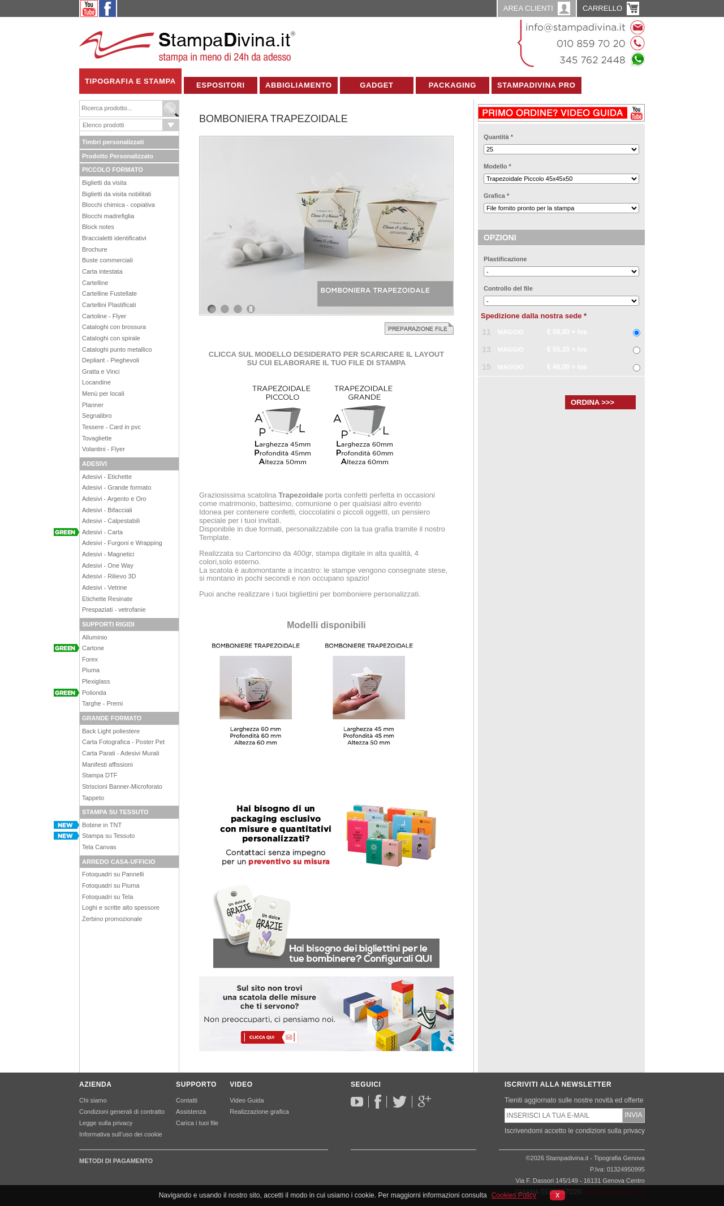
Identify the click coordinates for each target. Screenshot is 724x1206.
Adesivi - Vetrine (104, 587)
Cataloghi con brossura (114, 326)
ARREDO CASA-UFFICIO (119, 861)
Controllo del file (508, 288)
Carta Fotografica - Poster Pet (123, 741)
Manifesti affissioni (107, 764)
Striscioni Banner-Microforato (122, 786)
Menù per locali (103, 393)
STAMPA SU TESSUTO (115, 812)
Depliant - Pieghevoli (110, 360)
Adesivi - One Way (107, 565)
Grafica (496, 195)
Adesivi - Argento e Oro (114, 498)
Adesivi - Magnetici (108, 554)
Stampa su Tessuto (108, 835)
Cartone (93, 648)
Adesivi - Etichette (107, 476)
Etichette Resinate (107, 598)
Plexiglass (96, 681)
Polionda (94, 692)
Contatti (186, 1100)
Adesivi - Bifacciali (107, 510)
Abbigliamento (298, 85)
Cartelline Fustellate (109, 293)
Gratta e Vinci (100, 371)
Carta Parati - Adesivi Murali (120, 753)
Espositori (220, 85)
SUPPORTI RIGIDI (108, 624)
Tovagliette (97, 438)
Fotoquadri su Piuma (111, 885)
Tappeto (93, 797)
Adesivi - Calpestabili (111, 520)
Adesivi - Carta (102, 532)
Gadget (377, 85)
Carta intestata (102, 271)
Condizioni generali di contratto (122, 1111)
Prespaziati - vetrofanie (114, 609)
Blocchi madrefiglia (108, 216)
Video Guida (247, 1100)
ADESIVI (94, 463)
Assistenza (191, 1111)
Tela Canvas (99, 847)
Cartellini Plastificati (109, 304)
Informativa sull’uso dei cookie (120, 1134)
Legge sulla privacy (105, 1122)
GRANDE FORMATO (111, 718)
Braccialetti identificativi (114, 238)
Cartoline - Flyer (104, 316)
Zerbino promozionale (112, 918)
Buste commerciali (107, 260)
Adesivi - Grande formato (116, 487)
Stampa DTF (99, 775)
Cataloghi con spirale (111, 338)
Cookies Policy (514, 1195)
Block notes (98, 226)
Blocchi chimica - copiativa (118, 204)
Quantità (498, 136)
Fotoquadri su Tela (107, 896)
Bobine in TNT (102, 825)
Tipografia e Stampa (130, 81)
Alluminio (94, 637)
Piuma (91, 670)
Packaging (452, 85)
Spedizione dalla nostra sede (534, 316)
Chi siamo (93, 1100)
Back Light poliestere (111, 731)
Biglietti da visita (104, 182)
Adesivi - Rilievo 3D (109, 576)
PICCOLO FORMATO (112, 169)
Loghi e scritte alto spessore (121, 907)
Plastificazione (505, 259)
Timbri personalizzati (113, 142)
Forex (90, 659)
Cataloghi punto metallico (117, 349)
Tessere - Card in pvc (111, 426)
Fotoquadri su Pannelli (113, 874)
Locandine (96, 382)
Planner (93, 404)
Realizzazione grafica (259, 1111)
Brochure (94, 249)
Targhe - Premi (102, 703)
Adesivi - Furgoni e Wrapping (122, 542)
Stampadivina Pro (536, 85)
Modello (497, 166)
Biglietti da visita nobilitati (116, 194)
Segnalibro (97, 415)
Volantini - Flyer (103, 449)
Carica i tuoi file (197, 1122)
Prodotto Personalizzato (117, 156)
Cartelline (95, 282)
